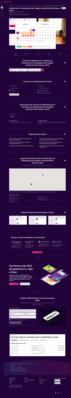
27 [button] (25, 40)
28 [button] (28, 40)
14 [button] (28, 35)
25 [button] (20, 40)
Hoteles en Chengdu (41, 350)
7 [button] (28, 32)
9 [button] (33, 32)
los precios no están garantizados (36, 363)
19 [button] (50, 35)
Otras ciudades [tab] (14, 340)
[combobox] (23, 311)
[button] (2, 2)
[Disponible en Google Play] (57, 380)
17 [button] (17, 38)
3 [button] (17, 32)
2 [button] (33, 30)
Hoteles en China (24, 5)
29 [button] (31, 40)
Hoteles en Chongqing (15, 350)
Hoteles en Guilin (41, 347)
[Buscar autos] (1, 10)
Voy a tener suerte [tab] (34, 340)
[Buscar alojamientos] (1, 7)
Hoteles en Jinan (38, 5)
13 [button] (25, 35)
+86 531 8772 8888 (13, 15)
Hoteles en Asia (17, 5)
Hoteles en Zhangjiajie (14, 353)
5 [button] (50, 30)
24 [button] (17, 40)
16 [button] (33, 35)
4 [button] (20, 32)
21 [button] (28, 38)
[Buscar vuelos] (1, 5)
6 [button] (25, 32)
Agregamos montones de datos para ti (38, 369)
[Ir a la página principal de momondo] (7, 1)
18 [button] (20, 38)
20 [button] (25, 38)
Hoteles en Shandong (31, 5)
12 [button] (50, 32)
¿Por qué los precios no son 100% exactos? (38, 371)
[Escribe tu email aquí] (23, 317)
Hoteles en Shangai (14, 345)
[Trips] (1, 13)
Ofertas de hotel (11, 5)
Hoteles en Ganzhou (41, 353)
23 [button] (33, 38)
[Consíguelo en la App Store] (57, 383)
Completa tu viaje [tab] (43, 340)
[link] (37, 252)
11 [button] (20, 35)
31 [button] (17, 43)
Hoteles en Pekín (41, 345)
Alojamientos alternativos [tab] (24, 340)
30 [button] (33, 40)
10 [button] (17, 35)
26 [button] (23, 40)
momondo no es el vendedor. (38, 367)
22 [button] (31, 38)
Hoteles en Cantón (14, 347)
